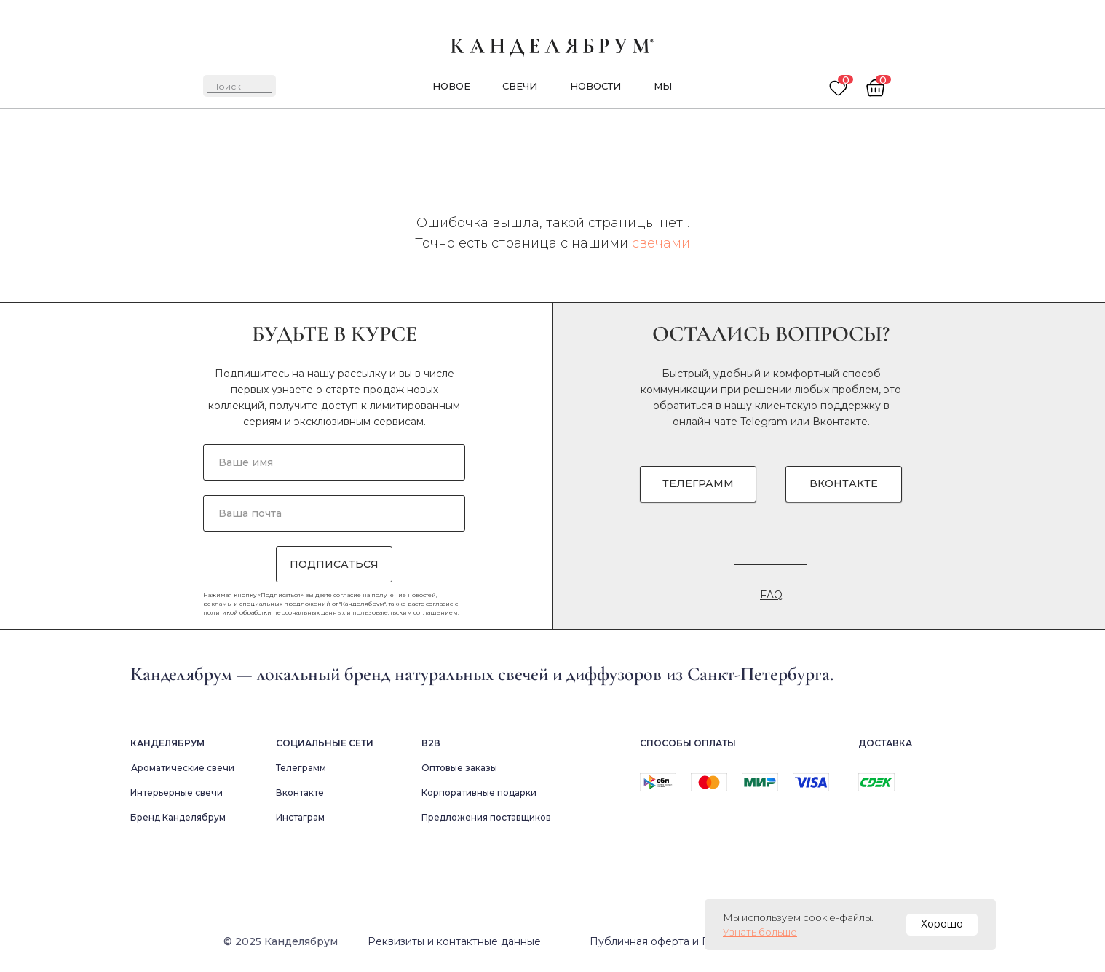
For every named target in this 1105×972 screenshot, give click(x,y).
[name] (334, 462)
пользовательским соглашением (405, 612)
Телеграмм (301, 767)
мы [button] (663, 86)
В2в (430, 743)
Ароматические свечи (182, 767)
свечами (661, 243)
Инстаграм (300, 817)
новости (595, 86)
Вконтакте (840, 421)
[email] (334, 513)
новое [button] (451, 86)
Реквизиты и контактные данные (454, 941)
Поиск (226, 86)
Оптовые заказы (459, 767)
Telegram (764, 421)
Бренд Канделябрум (178, 817)
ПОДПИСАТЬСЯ (334, 564)
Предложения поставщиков (486, 817)
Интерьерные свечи (176, 792)
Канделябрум (167, 743)
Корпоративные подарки (478, 792)
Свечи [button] (519, 86)
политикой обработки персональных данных (274, 612)
